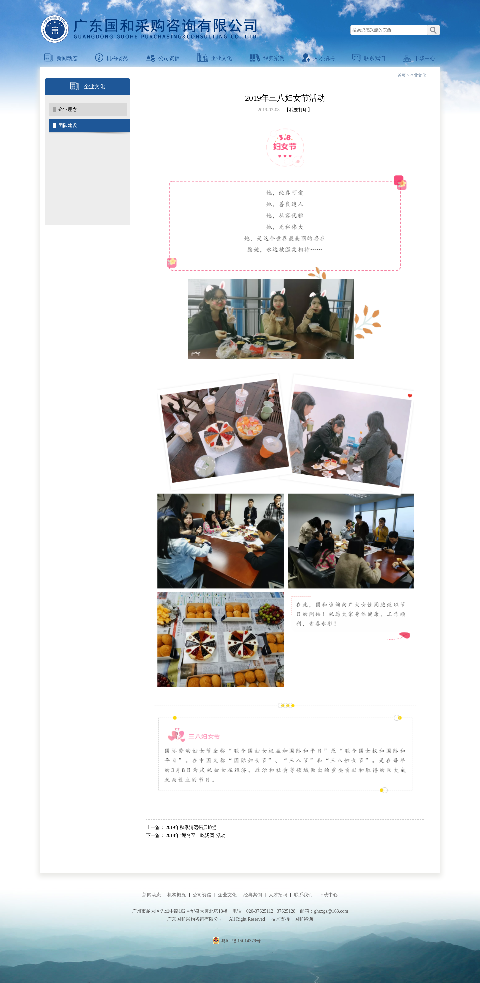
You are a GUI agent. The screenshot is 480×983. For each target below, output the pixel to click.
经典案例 (267, 58)
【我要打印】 (298, 109)
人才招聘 (318, 58)
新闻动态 (61, 58)
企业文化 (214, 58)
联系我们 (368, 58)
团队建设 (67, 125)
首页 (402, 75)
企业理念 (67, 109)
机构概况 (111, 58)
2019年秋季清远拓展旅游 (191, 827)
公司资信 (163, 58)
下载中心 (419, 58)
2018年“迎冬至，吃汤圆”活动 (196, 835)
